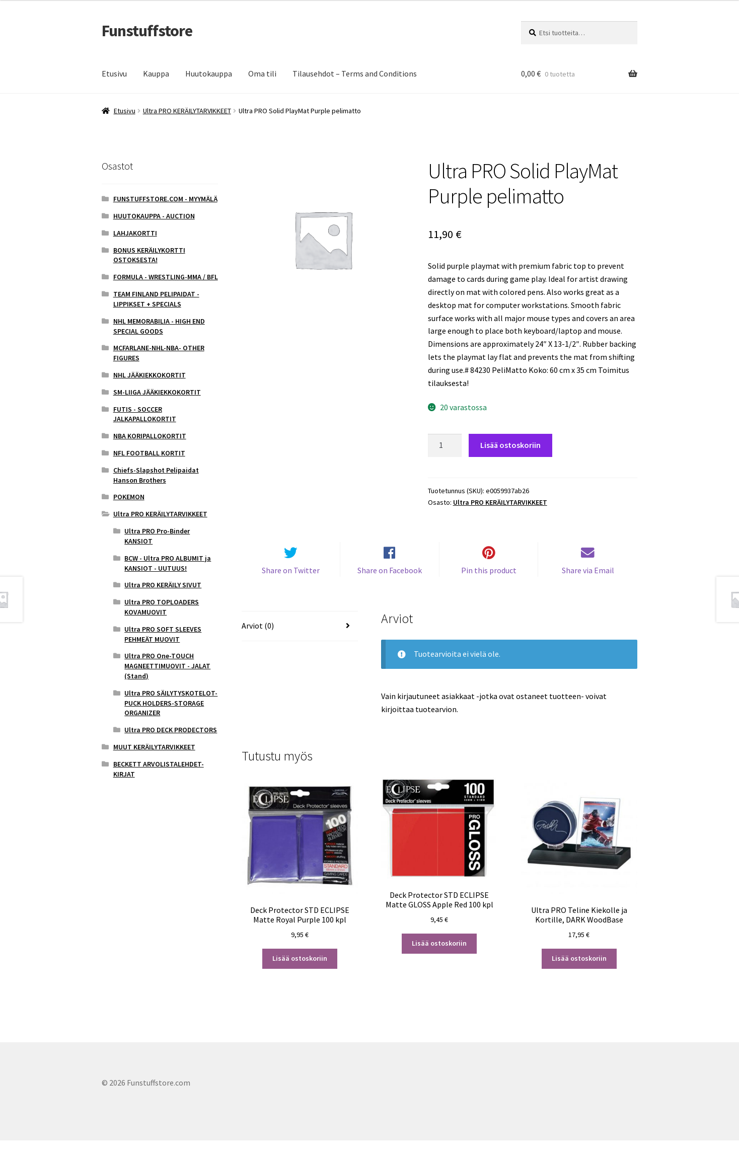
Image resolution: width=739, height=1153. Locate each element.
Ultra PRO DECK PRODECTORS (170, 729)
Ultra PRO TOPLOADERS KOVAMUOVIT (161, 607)
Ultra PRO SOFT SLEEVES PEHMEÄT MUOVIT (162, 634)
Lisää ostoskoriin (510, 445)
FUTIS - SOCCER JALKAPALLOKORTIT (144, 414)
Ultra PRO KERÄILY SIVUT (162, 584)
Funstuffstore (147, 31)
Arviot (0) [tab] (258, 638)
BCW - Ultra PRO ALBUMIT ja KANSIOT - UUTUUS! (167, 563)
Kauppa (156, 73)
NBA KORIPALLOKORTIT (149, 435)
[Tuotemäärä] (445, 445)
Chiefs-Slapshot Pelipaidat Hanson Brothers (156, 475)
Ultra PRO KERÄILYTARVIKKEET (187, 110)
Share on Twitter (291, 582)
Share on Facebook (389, 582)
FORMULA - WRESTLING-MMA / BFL (165, 276)
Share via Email (588, 582)
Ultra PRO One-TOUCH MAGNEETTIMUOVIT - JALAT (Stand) (167, 665)
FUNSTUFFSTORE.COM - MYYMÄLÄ (165, 198)
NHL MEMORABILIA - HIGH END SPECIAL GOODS (159, 326)
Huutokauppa (208, 73)
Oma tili (262, 73)
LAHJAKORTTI (135, 233)
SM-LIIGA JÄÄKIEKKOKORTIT (157, 392)
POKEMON (128, 496)
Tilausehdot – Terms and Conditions (354, 73)
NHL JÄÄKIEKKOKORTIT (149, 374)
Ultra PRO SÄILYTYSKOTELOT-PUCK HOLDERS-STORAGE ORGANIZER (170, 703)
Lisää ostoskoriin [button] (299, 970)
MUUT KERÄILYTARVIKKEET (154, 746)
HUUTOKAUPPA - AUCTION (154, 215)
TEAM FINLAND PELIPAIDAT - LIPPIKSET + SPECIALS (156, 299)
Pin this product (488, 582)
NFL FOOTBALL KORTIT (149, 452)
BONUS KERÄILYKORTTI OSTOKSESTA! (149, 255)
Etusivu (114, 73)
